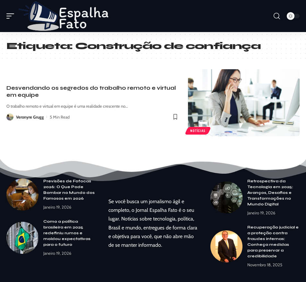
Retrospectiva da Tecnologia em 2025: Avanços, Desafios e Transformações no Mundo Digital (270, 192)
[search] (277, 16)
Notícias (198, 131)
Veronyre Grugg (30, 117)
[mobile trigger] (11, 16)
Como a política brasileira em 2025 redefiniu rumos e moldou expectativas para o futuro (66, 233)
